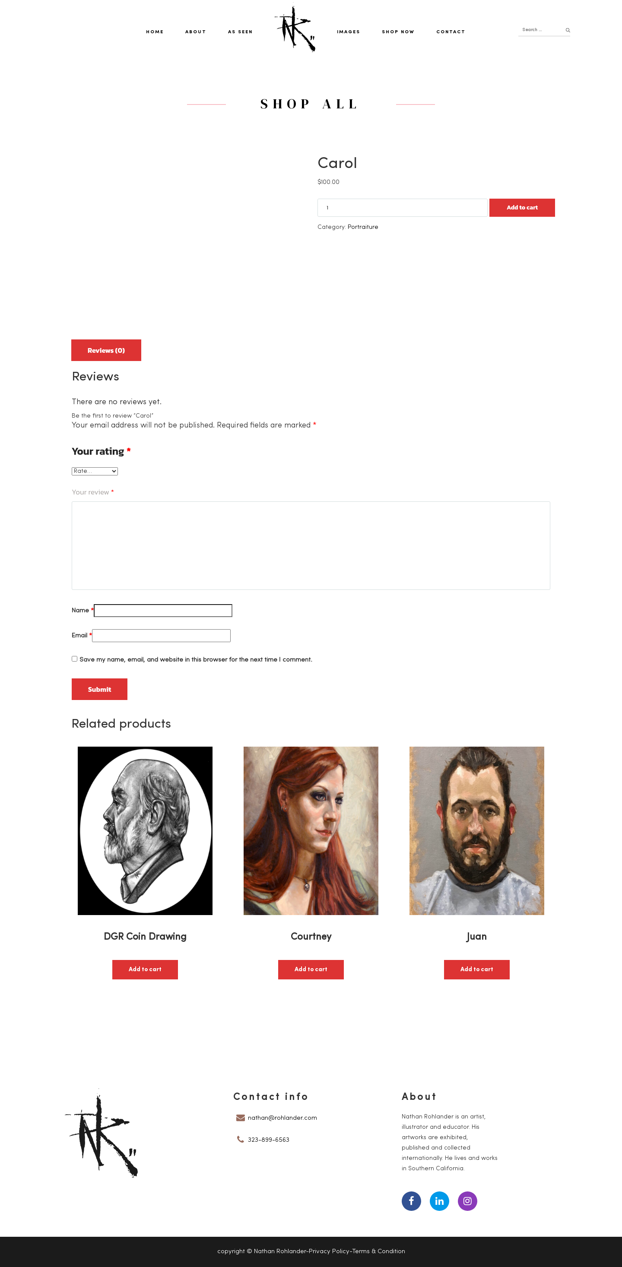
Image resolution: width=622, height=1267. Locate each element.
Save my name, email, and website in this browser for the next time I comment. (195, 660)
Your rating (101, 451)
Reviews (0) (106, 350)
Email (82, 636)
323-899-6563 (268, 1140)
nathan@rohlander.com (282, 1118)
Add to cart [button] (145, 969)
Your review (93, 492)
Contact (451, 32)
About (195, 32)
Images (348, 32)
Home (155, 32)
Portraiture (363, 227)
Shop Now (398, 32)
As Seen (240, 32)
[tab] (106, 347)
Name (83, 611)
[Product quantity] (402, 208)
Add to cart (522, 207)
